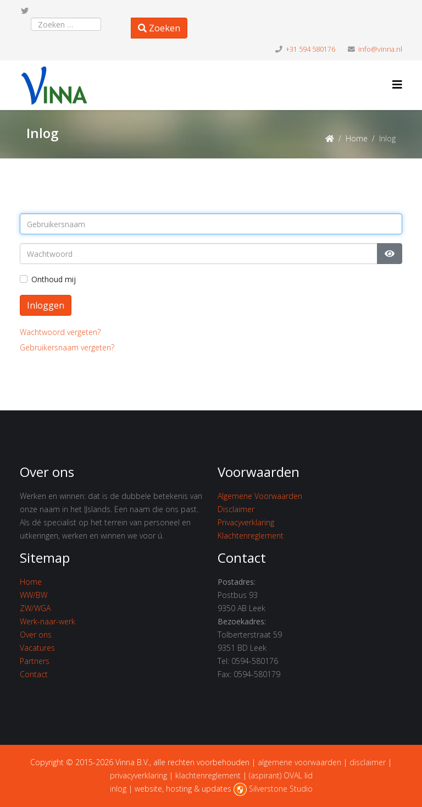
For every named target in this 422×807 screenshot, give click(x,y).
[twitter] (25, 11)
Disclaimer (236, 509)
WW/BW (33, 595)
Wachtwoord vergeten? (60, 332)
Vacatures (37, 648)
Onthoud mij (53, 279)
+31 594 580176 (310, 49)
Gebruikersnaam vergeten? (67, 347)
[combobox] (66, 24)
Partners (34, 661)
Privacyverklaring (246, 522)
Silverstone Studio (281, 788)
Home (357, 138)
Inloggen (45, 305)
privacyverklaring (138, 775)
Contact (34, 674)
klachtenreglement (208, 775)
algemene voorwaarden (299, 762)
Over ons (36, 634)
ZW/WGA (35, 608)
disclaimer (367, 762)
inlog (118, 788)
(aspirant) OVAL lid (281, 775)
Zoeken (159, 28)
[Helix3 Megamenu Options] (397, 84)
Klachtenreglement (251, 535)
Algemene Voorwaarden (260, 496)
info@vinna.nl (380, 49)
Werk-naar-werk (47, 621)
